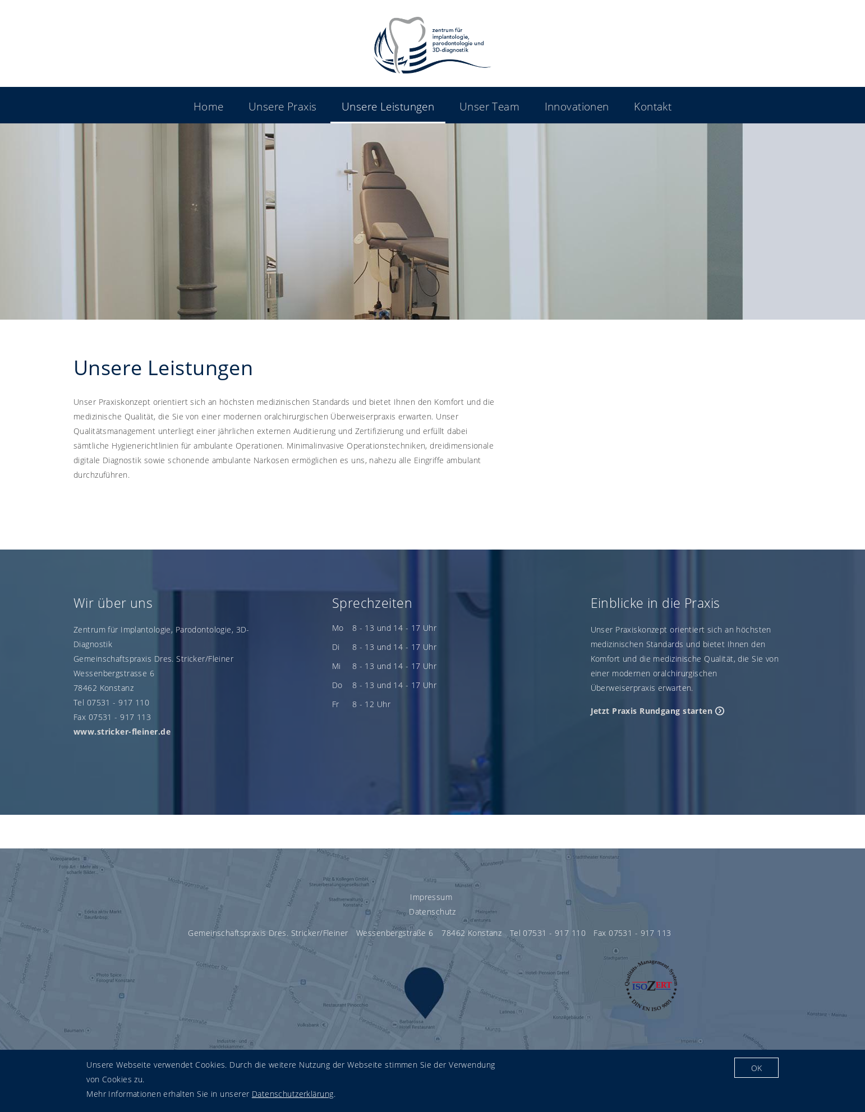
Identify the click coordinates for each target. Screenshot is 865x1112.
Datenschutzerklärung (293, 1097)
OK (756, 1070)
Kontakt (652, 106)
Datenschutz (432, 911)
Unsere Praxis (283, 106)
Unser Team (489, 106)
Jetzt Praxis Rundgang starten (652, 710)
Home (209, 106)
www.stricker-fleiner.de (122, 731)
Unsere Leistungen (388, 106)
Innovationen (577, 106)
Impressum (431, 897)
